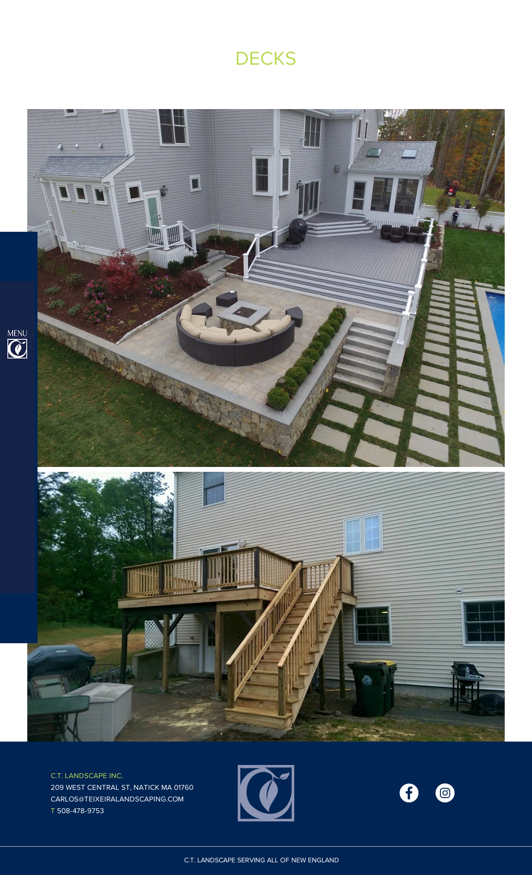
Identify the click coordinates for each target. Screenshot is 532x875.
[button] (17, 437)
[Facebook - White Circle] (408, 792)
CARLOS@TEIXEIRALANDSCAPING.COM (117, 799)
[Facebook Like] (363, 793)
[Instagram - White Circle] (445, 792)
